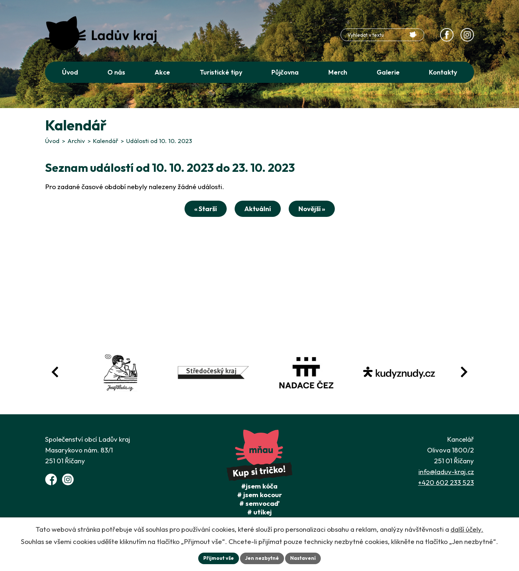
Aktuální (257, 209)
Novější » (311, 209)
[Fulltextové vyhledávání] (382, 34)
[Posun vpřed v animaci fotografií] (463, 372)
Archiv (76, 140)
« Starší (205, 209)
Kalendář (105, 140)
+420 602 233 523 (446, 482)
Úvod (52, 140)
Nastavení (303, 558)
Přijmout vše (218, 558)
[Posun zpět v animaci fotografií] (55, 372)
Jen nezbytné (262, 558)
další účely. (467, 529)
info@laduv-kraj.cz (446, 471)
